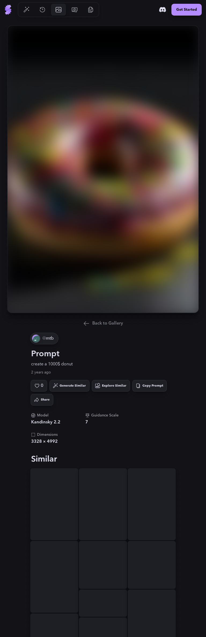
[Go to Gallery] (58, 10)
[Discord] (162, 9)
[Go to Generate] (26, 10)
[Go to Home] (8, 9)
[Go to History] (42, 10)
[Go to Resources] (91, 10)
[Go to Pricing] (75, 10)
